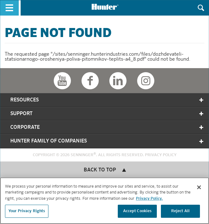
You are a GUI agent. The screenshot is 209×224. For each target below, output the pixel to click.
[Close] (199, 187)
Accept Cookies (137, 211)
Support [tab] (107, 113)
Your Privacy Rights (26, 211)
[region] (104, 200)
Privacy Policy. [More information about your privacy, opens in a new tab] (149, 199)
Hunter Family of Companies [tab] (107, 141)
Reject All (180, 211)
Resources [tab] (107, 100)
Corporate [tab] (107, 127)
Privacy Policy (161, 155)
